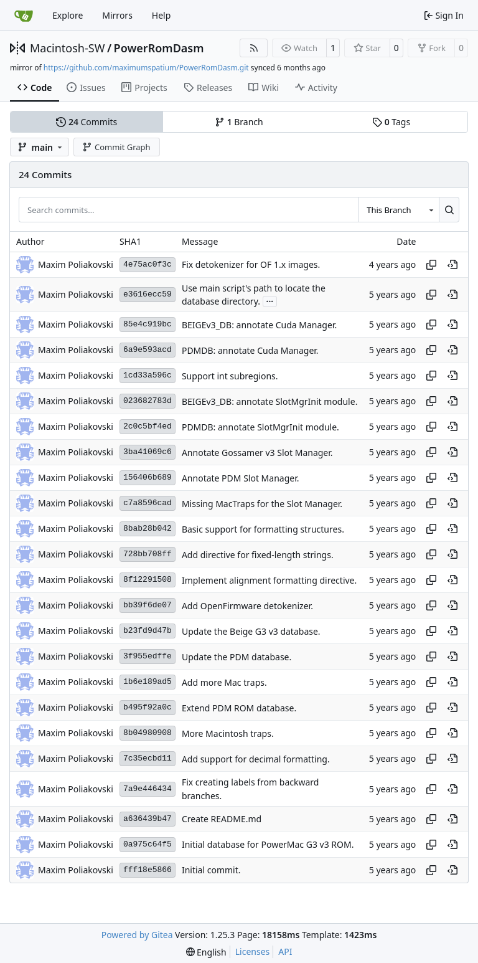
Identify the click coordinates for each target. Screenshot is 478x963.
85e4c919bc (147, 324)
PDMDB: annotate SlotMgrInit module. (260, 427)
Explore (67, 15)
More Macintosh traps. (228, 733)
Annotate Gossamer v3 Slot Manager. (257, 452)
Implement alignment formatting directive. (269, 580)
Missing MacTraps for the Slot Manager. (262, 504)
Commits (86, 122)
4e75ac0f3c (147, 264)
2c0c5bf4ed (147, 426)
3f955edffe (147, 656)
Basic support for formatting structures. (263, 529)
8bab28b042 (147, 528)
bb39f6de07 (147, 605)
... (270, 300)
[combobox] (398, 209)
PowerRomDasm (159, 48)
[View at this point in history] (452, 264)
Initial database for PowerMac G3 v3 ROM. (268, 844)
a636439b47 (147, 818)
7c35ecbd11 (147, 758)
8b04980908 (147, 733)
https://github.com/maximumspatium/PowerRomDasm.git (146, 67)
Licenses (252, 951)
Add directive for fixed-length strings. (258, 555)
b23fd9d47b (147, 630)
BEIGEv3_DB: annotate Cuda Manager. (259, 325)
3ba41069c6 (147, 452)
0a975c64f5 (147, 844)
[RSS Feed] (254, 48)
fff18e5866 (147, 870)
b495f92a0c (147, 707)
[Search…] (449, 209)
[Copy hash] (431, 264)
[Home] (23, 15)
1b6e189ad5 (147, 681)
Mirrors (117, 15)
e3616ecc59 (147, 294)
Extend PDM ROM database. (239, 708)
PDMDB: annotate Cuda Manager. (250, 350)
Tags (391, 122)
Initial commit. (211, 870)
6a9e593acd (147, 349)
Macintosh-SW (67, 48)
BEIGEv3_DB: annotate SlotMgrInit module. (269, 401)
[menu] (206, 952)
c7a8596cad (147, 503)
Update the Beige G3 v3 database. (251, 631)
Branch (239, 122)
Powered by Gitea (137, 935)
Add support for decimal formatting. (256, 759)
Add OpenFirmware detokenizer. (247, 606)
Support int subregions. (230, 376)
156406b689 (147, 477)
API (285, 951)
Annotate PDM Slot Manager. (240, 478)
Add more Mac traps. (224, 682)
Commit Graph (116, 147)
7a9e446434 (147, 789)
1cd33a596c (147, 375)
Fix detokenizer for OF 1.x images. (251, 264)
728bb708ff (147, 554)
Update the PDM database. (236, 657)
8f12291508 (147, 579)
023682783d (147, 401)
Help (161, 15)
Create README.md (221, 819)
